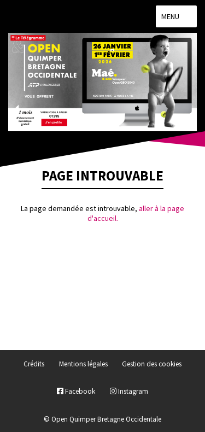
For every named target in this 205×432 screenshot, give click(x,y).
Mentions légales (83, 364)
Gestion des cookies (151, 364)
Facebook (76, 391)
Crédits (34, 364)
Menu (176, 16)
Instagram (129, 391)
